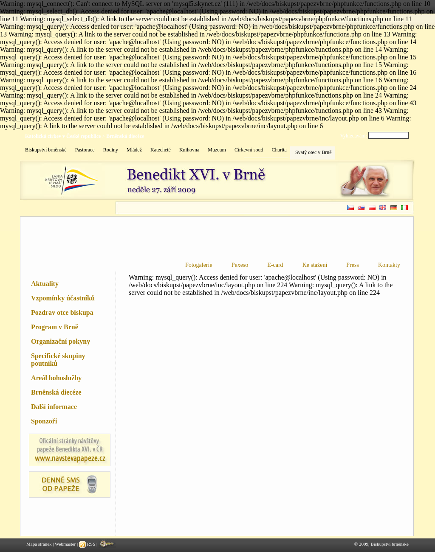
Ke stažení (315, 265)
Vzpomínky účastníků (63, 298)
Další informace (54, 406)
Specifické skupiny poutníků (58, 359)
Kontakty (389, 265)
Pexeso (240, 265)
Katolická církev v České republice (63, 136)
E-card (275, 265)
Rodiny (110, 150)
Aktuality (45, 283)
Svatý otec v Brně (313, 152)
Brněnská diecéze (125, 136)
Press (352, 265)
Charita (279, 150)
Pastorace (85, 150)
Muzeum (217, 150)
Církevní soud (248, 150)
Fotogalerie (198, 265)
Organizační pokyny (60, 341)
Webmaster (65, 543)
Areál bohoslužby (56, 377)
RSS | (89, 543)
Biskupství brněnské (46, 150)
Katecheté (160, 150)
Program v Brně (54, 327)
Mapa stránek (39, 543)
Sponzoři (44, 421)
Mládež (134, 150)
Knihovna (189, 150)
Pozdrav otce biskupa (62, 312)
